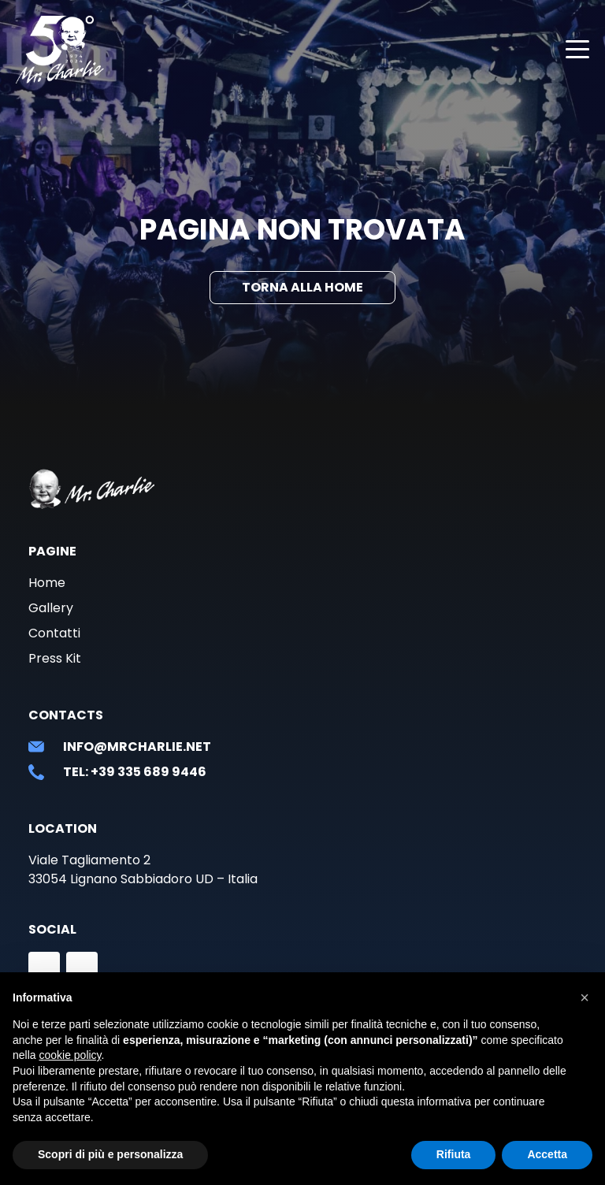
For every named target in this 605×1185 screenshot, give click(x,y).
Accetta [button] (547, 1154)
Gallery (50, 608)
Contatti (54, 633)
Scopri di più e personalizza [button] (110, 1154)
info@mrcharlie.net (137, 746)
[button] (584, 997)
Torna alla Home (302, 287)
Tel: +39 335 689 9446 (134, 772)
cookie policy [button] (70, 1055)
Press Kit (54, 658)
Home (46, 583)
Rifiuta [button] (453, 1154)
